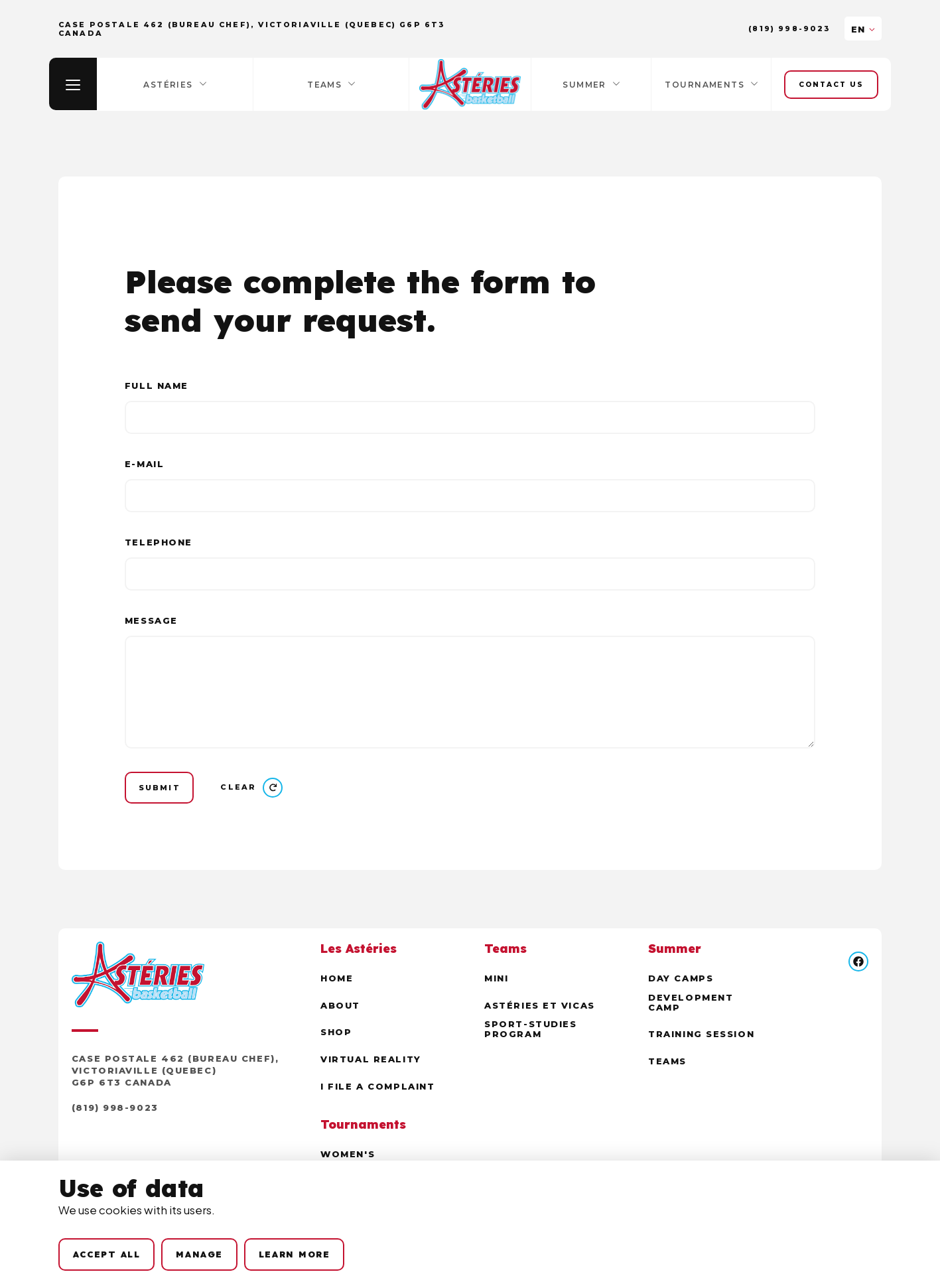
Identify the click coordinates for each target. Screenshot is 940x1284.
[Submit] (160, 788)
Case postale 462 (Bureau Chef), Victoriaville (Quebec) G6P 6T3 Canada (175, 1071)
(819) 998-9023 (789, 29)
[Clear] (253, 788)
